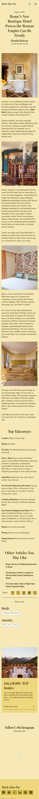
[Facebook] (14, 792)
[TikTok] (31, 792)
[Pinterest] (25, 792)
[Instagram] (9, 792)
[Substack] (4, 792)
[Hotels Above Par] (9, 4)
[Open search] (29, 4)
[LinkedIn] (20, 792)
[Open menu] (35, 4)
